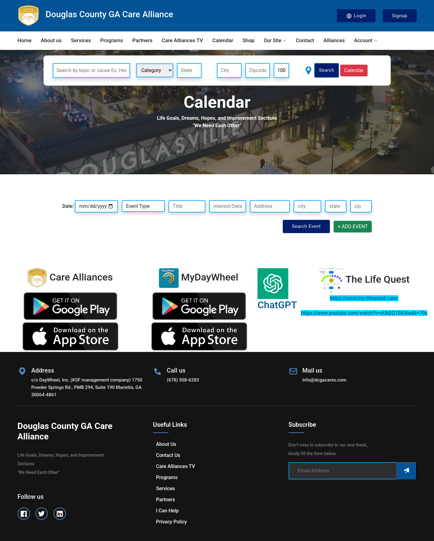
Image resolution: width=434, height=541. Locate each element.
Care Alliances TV (182, 40)
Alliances (334, 40)
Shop (248, 40)
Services (81, 40)
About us (51, 40)
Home (25, 40)
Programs (111, 40)
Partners (142, 40)
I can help (167, 511)
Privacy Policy (171, 522)
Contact (305, 40)
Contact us (168, 455)
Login (356, 16)
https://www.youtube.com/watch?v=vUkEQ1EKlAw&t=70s (364, 313)
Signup (400, 15)
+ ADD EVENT (353, 226)
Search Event (306, 226)
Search (326, 70)
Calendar (222, 40)
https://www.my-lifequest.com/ (364, 298)
